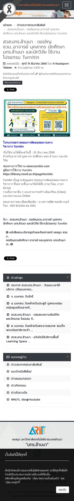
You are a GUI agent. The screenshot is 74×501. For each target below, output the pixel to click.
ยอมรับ (63, 490)
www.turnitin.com (38, 166)
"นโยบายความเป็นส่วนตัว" (46, 478)
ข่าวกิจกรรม (16, 385)
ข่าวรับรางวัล (16, 392)
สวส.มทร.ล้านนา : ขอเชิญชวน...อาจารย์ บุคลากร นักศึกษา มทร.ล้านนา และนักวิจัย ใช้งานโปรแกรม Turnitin (35, 222)
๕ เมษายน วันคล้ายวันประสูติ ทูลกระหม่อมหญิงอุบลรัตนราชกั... (34, 305)
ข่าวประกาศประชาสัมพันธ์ (24, 364)
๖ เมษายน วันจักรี (19, 296)
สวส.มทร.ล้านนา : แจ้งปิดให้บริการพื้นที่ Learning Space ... (32, 339)
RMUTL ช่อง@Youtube (23, 399)
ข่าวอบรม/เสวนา (18, 378)
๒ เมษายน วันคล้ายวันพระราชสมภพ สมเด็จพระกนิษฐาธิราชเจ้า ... (35, 328)
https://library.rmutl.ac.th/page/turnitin (28, 174)
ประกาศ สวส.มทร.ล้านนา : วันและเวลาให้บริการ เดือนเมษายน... (33, 287)
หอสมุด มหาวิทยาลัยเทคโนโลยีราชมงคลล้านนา (31, 5)
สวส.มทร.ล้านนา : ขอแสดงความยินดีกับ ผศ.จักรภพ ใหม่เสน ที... (32, 316)
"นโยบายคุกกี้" (13, 482)
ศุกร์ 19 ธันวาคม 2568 (34, 64)
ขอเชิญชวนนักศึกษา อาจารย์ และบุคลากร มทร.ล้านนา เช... (35, 242)
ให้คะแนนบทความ (13, 82)
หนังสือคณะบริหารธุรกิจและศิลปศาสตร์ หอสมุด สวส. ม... (36, 234)
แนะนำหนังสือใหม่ (18, 371)
